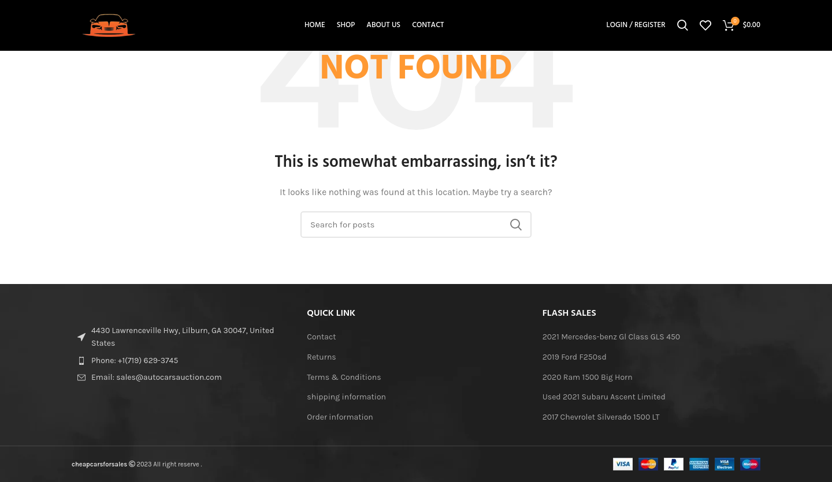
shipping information (346, 397)
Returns (321, 357)
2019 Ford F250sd (575, 357)
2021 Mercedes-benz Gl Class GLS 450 (612, 337)
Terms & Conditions (344, 377)
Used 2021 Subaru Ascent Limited (604, 397)
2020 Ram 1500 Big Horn (588, 377)
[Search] (682, 26)
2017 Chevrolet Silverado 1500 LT (601, 417)
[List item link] (180, 360)
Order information (340, 417)
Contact (321, 337)
